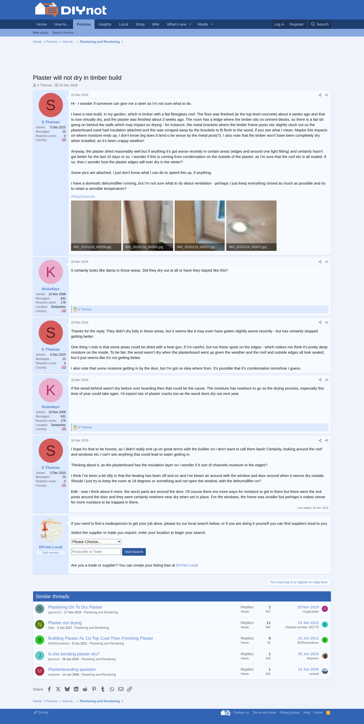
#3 (326, 322)
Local (123, 24)
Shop (140, 24)
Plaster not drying (65, 622)
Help (307, 712)
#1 (326, 95)
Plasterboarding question (72, 669)
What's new (176, 24)
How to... (61, 24)
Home (42, 24)
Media (203, 24)
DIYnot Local (187, 565)
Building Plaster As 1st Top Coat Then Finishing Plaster (100, 638)
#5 (326, 440)
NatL (51, 628)
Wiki (155, 24)
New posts (40, 32)
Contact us (241, 712)
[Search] (319, 24)
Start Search (134, 552)
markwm (54, 674)
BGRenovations (59, 643)
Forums (84, 24)
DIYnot (41, 712)
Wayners (313, 658)
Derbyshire (58, 307)
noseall (314, 674)
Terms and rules (264, 712)
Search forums (63, 32)
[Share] (320, 95)
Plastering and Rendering (101, 612)
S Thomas (44, 85)
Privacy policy (290, 712)
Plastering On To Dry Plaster (75, 607)
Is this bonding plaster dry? (74, 654)
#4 (326, 380)
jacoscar (54, 659)
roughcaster (311, 611)
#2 (326, 262)
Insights (104, 24)
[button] (190, 24)
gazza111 (54, 612)
